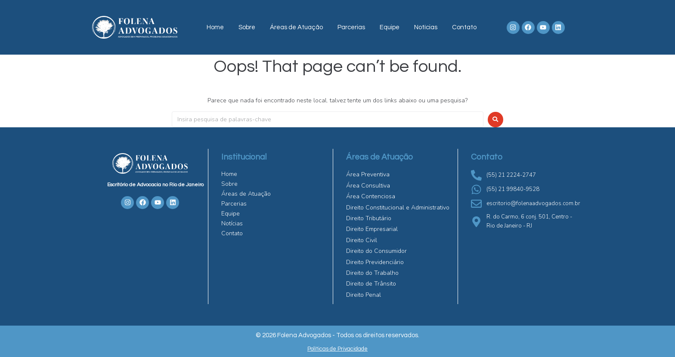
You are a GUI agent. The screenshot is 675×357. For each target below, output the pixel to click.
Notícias (425, 27)
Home (215, 27)
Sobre (246, 27)
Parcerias (351, 27)
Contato (464, 27)
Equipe (389, 27)
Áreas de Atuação (296, 27)
